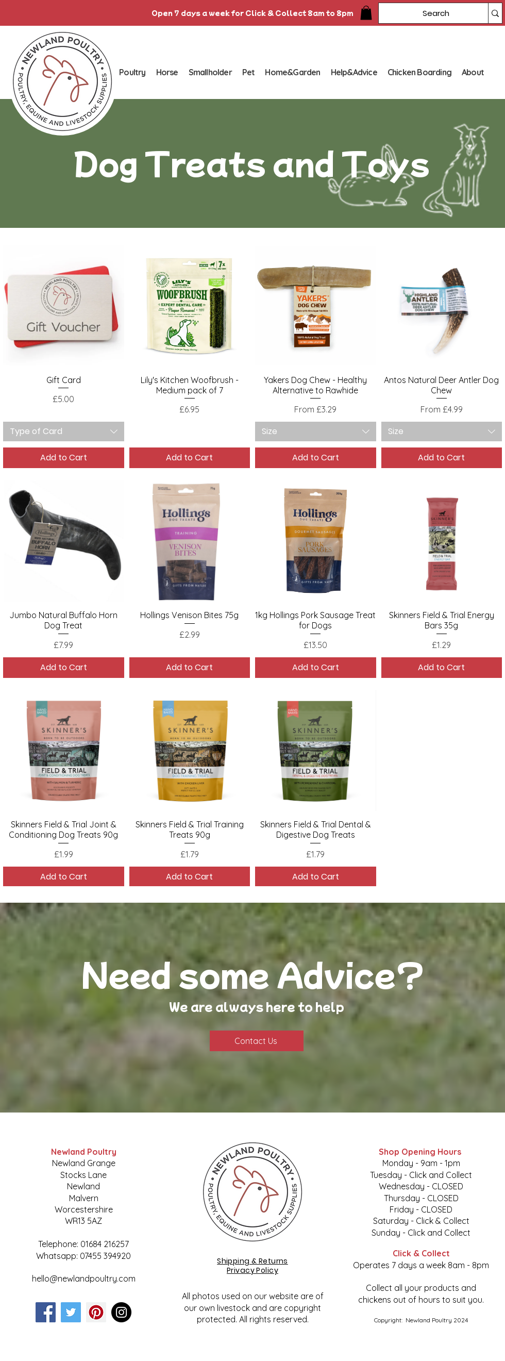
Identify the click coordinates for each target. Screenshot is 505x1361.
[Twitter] (71, 1312)
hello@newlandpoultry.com (84, 1278)
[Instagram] (121, 1312)
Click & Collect (421, 1253)
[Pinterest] (96, 1312)
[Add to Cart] (63, 457)
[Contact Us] (257, 1041)
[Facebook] (46, 1312)
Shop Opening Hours (421, 1152)
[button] (366, 13)
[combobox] (63, 431)
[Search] (425, 13)
